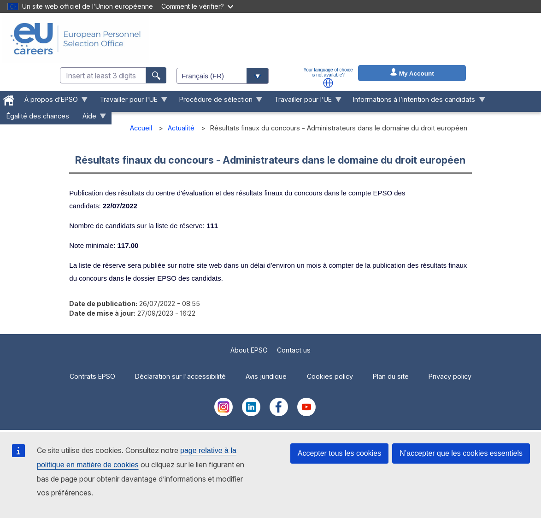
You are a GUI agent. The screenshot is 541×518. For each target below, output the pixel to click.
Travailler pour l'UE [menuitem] (130, 101)
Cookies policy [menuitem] (330, 376)
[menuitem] (9, 98)
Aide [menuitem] (91, 118)
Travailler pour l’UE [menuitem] (304, 101)
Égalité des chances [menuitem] (37, 116)
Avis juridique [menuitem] (266, 376)
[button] (328, 82)
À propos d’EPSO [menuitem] (53, 101)
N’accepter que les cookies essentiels (461, 453)
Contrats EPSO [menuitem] (92, 376)
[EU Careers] (75, 39)
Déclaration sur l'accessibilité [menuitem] (180, 376)
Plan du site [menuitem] (391, 376)
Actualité (181, 128)
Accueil (141, 128)
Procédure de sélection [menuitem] (217, 101)
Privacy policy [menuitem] (450, 376)
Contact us (294, 350)
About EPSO (249, 350)
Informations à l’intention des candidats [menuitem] (416, 101)
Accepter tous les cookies (339, 453)
